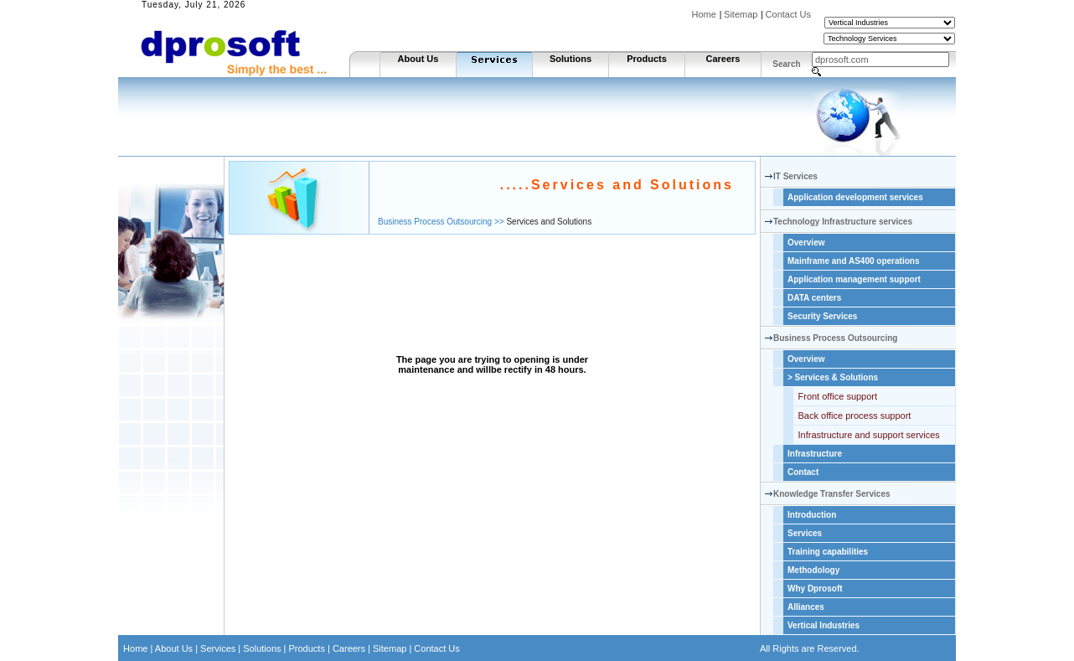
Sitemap (740, 14)
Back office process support (854, 416)
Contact (802, 472)
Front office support (838, 396)
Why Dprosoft (815, 588)
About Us (418, 59)
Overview (805, 242)
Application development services (855, 197)
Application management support (854, 279)
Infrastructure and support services (869, 435)
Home (704, 14)
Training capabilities (827, 551)
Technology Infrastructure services (842, 221)
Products (647, 59)
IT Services (795, 176)
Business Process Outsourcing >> (441, 221)
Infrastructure (814, 453)
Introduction (811, 514)
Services (804, 533)
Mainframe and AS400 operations (853, 261)
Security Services (822, 316)
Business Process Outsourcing (835, 338)
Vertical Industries (823, 625)
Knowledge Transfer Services (832, 493)
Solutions (570, 59)
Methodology (813, 570)
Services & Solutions (832, 377)
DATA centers (814, 297)
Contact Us (788, 14)
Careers (723, 59)
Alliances (805, 607)
